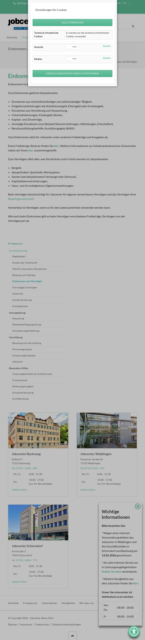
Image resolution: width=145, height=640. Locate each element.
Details (107, 46)
